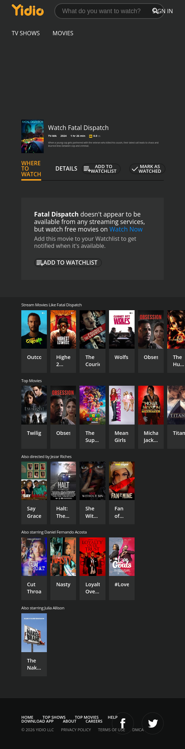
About (69, 721)
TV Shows (26, 33)
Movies (63, 33)
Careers (94, 721)
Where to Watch (31, 168)
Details (66, 168)
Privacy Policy (76, 729)
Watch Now (126, 229)
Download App (37, 721)
